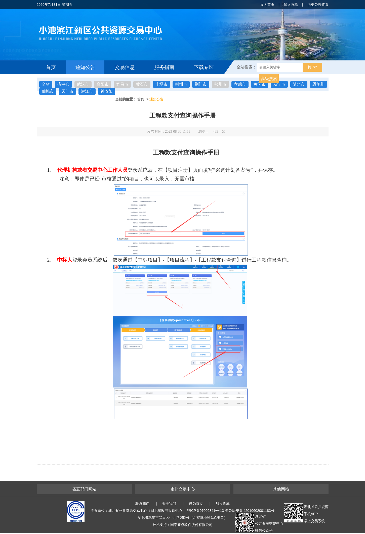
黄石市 (142, 84)
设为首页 (267, 5)
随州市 (299, 84)
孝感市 (240, 84)
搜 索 (312, 67)
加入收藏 (291, 5)
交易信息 (125, 67)
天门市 (67, 91)
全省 (46, 84)
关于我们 (169, 504)
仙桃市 (48, 91)
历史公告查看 (318, 5)
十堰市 (161, 84)
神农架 (107, 91)
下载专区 (204, 67)
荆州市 (181, 84)
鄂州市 (220, 84)
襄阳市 (103, 84)
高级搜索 (269, 79)
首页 (51, 67)
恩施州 (318, 84)
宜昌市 (122, 84)
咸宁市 (279, 84)
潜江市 (87, 91)
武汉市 (83, 84)
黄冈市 (260, 84)
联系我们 (142, 504)
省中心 (63, 84)
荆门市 (201, 84)
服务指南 (164, 67)
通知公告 (85, 67)
